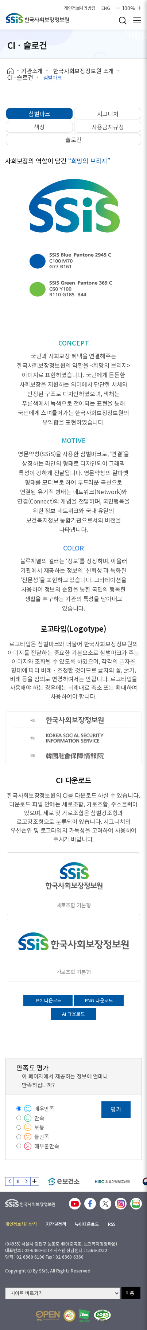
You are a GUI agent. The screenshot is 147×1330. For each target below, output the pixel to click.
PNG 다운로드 (99, 1000)
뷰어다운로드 (86, 1224)
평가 (116, 1109)
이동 (129, 1293)
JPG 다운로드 (48, 1000)
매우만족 (44, 1108)
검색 (123, 20)
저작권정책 (56, 1224)
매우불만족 (46, 1146)
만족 (39, 1118)
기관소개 (32, 71)
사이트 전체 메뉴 (137, 20)
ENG (105, 8)
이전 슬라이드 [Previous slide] (9, 1181)
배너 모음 (34, 1181)
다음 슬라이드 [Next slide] (26, 1181)
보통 (39, 1127)
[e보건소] (63, 1181)
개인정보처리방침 (80, 8)
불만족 (42, 1136)
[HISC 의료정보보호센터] (112, 1181)
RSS (112, 1224)
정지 (17, 1181)
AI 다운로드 (73, 1013)
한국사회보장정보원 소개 (83, 71)
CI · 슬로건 (20, 77)
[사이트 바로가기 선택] (62, 1293)
